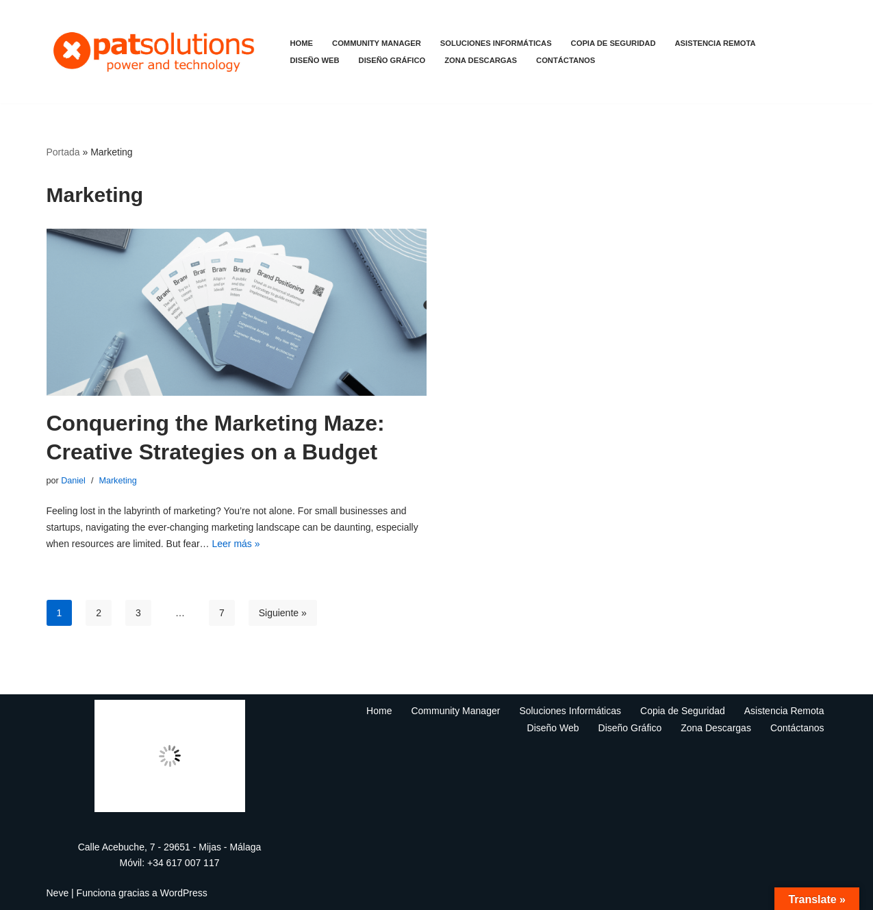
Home (302, 43)
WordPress (183, 892)
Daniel (73, 480)
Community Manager (376, 43)
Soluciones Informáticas (496, 43)
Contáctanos (565, 60)
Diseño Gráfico (392, 60)
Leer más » (236, 543)
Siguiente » (283, 612)
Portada (63, 152)
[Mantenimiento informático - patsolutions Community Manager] (157, 51)
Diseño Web (315, 60)
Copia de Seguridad (613, 43)
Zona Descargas (480, 60)
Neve (58, 892)
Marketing (117, 480)
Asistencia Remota (715, 43)
